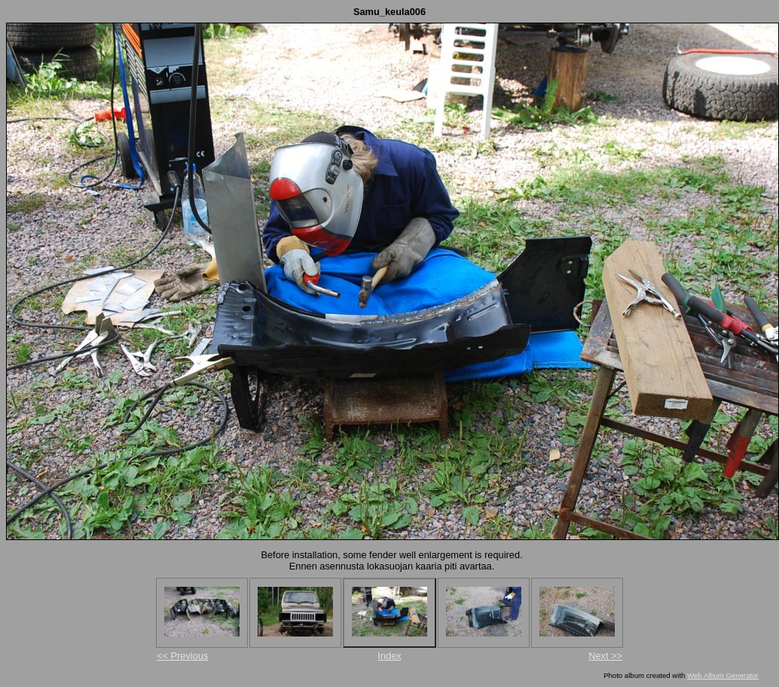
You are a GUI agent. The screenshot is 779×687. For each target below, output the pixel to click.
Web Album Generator (723, 675)
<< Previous (182, 655)
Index (389, 655)
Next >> (605, 655)
